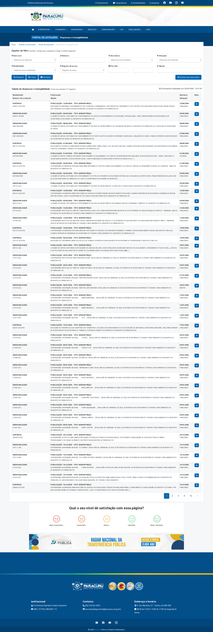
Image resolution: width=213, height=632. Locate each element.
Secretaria (114, 56)
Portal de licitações (46, 45)
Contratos (46, 77)
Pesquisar (19, 77)
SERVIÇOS (93, 30)
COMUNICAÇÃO (109, 30)
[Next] (190, 495)
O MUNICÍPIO (61, 30)
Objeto (161, 66)
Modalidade (18, 66)
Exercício (17, 56)
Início (14, 45)
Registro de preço (68, 66)
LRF (122, 30)
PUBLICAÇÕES (135, 30)
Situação (162, 56)
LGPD (148, 30)
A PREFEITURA (44, 30)
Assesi (97, 629)
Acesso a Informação (27, 45)
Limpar (32, 77)
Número (64, 56)
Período (113, 66)
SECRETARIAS (77, 30)
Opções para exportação (188, 77)
